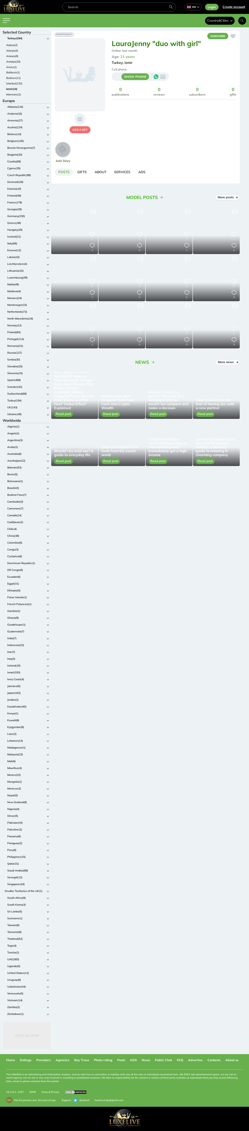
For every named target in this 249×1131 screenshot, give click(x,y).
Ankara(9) (12, 56)
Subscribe (216, 36)
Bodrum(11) (13, 78)
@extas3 (81, 1100)
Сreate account (234, 7)
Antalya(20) (13, 61)
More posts (227, 198)
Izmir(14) (11, 89)
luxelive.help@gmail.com (109, 1100)
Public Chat (163, 1060)
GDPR (32, 1092)
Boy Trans (81, 1060)
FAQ (180, 1060)
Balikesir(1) (13, 72)
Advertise (195, 1060)
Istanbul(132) (14, 83)
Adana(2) (12, 45)
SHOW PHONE (135, 77)
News (146, 1060)
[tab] (65, 172)
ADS (133, 1060)
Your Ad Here (27, 1035)
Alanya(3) (12, 50)
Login (212, 7)
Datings (26, 1060)
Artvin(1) (11, 67)
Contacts (214, 1060)
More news (228, 363)
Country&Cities (219, 20)
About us (232, 1060)
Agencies (62, 1060)
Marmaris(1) (13, 94)
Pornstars (43, 1060)
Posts (121, 1060)
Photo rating (103, 1060)
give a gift (80, 129)
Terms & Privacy (50, 1092)
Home (10, 1060)
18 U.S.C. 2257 (15, 1092)
